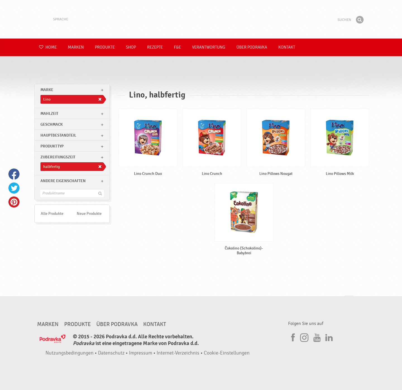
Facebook (14, 174)
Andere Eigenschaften (63, 181)
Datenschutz (111, 353)
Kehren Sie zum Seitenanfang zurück (349, 301)
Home (48, 47)
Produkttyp (52, 146)
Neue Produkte (89, 213)
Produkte (105, 47)
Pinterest (14, 202)
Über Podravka (251, 47)
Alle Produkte (52, 213)
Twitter (14, 188)
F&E (177, 47)
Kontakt (286, 47)
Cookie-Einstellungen (227, 353)
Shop (131, 47)
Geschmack (51, 124)
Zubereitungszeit (57, 157)
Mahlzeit (49, 113)
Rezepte (155, 47)
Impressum (140, 353)
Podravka (201, 19)
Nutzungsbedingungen (70, 353)
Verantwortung (208, 47)
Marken (76, 47)
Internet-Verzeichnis (178, 353)
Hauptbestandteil (58, 135)
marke (46, 89)
